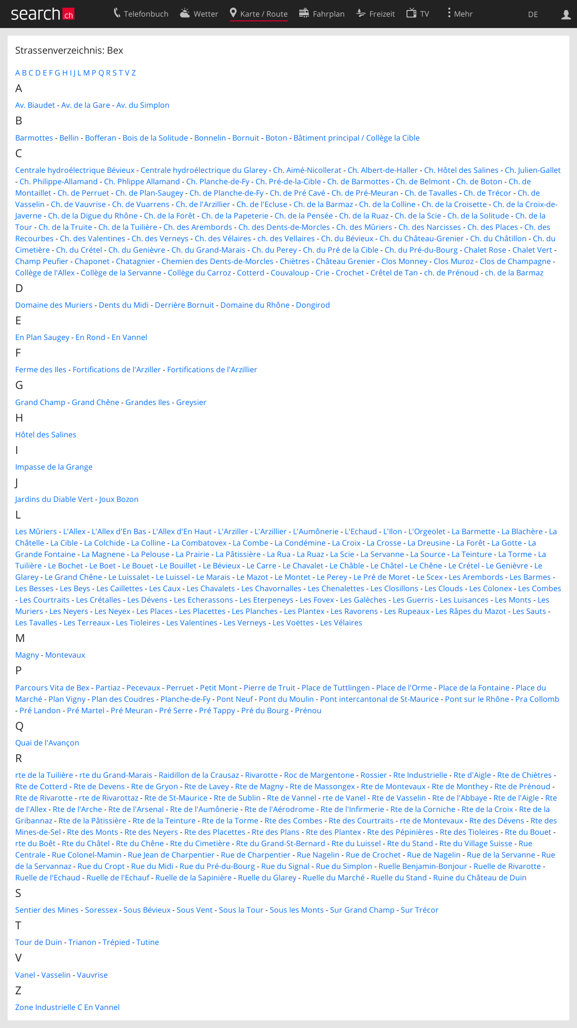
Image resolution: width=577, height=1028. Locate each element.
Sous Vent (195, 910)
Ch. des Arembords (197, 227)
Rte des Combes (293, 820)
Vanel (25, 975)
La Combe (250, 543)
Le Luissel (173, 577)
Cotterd (251, 272)
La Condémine (300, 543)
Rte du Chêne (140, 843)
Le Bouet (137, 565)
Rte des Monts (92, 832)
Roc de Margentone (319, 775)
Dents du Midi (124, 305)
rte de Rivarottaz (108, 797)
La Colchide (104, 543)
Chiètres (295, 261)
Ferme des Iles (40, 369)
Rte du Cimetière (200, 843)
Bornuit (245, 137)
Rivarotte (261, 775)
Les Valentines (192, 622)
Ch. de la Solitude (478, 215)
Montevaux (65, 655)
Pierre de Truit (269, 687)
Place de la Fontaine (474, 687)
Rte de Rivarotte (44, 797)
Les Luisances (464, 599)
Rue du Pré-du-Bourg (217, 866)
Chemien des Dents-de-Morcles (217, 261)
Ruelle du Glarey (267, 877)
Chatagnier (135, 261)
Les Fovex (317, 599)
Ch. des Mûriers (364, 227)
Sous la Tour (241, 910)
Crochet (350, 272)
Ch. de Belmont (423, 181)
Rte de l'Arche (77, 809)
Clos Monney (404, 261)
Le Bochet (65, 565)
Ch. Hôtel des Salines (461, 170)
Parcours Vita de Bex (52, 687)
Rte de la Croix (487, 809)
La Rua (279, 554)
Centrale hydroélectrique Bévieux (74, 170)
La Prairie (192, 554)
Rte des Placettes (215, 832)
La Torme (515, 554)
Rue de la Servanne (501, 854)
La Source (427, 554)
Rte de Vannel (291, 797)
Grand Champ (40, 402)
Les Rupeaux (406, 611)
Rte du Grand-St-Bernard (280, 843)
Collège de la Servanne (121, 272)
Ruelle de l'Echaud (47, 877)
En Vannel (129, 337)
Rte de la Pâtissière (92, 820)
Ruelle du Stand (399, 877)
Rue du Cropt (101, 866)
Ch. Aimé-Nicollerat (307, 170)
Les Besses (34, 588)
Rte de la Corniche (422, 809)
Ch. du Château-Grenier (421, 238)
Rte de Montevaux (393, 786)
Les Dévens (147, 599)
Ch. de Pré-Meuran (364, 193)
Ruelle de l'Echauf (117, 877)
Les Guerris (413, 599)
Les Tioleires (138, 622)
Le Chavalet (303, 565)
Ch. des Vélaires (223, 238)
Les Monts (513, 599)
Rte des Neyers (151, 832)
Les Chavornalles (271, 588)
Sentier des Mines (47, 910)
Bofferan (100, 137)
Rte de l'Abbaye (459, 797)
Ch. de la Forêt (169, 215)
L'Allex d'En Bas (119, 531)
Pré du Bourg (265, 710)
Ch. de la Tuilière (127, 227)
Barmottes (34, 137)
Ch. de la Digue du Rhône (93, 215)
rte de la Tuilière (44, 775)
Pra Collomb (537, 699)
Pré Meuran (132, 710)
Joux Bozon (119, 499)
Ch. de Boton (479, 181)
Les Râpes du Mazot (470, 611)
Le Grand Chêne (73, 577)
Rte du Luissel (356, 843)
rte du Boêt (35, 843)
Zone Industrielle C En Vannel (67, 1007)
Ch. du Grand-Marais (208, 250)
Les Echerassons (203, 599)
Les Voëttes (293, 622)
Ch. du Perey (274, 250)
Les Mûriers (36, 531)
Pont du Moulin (286, 699)
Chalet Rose (485, 250)
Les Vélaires (341, 622)
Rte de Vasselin (399, 797)
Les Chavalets (211, 588)
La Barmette (473, 531)
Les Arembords (476, 577)
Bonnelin (210, 137)
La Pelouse (150, 554)
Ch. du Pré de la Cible (340, 250)
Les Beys (75, 588)
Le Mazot (252, 577)
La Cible (64, 543)
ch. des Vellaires (286, 238)
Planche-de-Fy (185, 699)
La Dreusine (428, 543)
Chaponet (92, 261)
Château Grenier (345, 261)
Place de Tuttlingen (336, 687)
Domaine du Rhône (255, 305)
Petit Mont (218, 687)
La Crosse (384, 543)
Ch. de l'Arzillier (203, 204)
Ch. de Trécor (487, 193)
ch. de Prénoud (451, 272)
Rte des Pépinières (400, 832)
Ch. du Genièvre (136, 250)
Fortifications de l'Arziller (117, 369)
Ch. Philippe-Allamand (58, 181)
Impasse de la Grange (54, 467)
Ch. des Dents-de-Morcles (284, 227)
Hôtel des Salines (45, 434)
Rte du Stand (410, 843)
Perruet (180, 687)
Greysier (191, 402)
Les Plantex (304, 611)
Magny (27, 655)
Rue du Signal (285, 866)
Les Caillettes (119, 588)
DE (533, 14)
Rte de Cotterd (41, 786)
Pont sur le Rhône (477, 699)
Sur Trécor (420, 910)
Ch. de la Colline (387, 204)
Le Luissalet (129, 577)
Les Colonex (490, 588)
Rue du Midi (152, 866)
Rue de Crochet (373, 854)
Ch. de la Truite (65, 227)
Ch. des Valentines (92, 238)
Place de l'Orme (404, 687)
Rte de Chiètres (524, 775)
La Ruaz (310, 554)
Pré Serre (176, 710)
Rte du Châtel (86, 843)
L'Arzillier (271, 531)
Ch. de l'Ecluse (261, 204)
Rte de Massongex (322, 786)
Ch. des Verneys (160, 238)
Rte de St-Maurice (176, 797)
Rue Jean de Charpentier (171, 854)
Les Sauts (529, 611)
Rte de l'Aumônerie (204, 809)
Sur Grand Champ (362, 910)
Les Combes (539, 588)
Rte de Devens (99, 786)
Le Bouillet (178, 565)
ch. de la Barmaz (514, 272)
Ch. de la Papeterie (234, 215)
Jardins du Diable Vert (54, 499)
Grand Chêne (95, 402)
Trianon (82, 942)
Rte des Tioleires (469, 832)
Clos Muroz (453, 261)
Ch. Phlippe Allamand (142, 181)
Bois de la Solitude (155, 137)
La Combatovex (199, 543)
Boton (276, 137)
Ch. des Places (492, 227)
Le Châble (347, 565)
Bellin (69, 137)
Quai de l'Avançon (47, 742)
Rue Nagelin (318, 854)
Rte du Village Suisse (475, 843)
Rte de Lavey (206, 786)
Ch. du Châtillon (498, 238)
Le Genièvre (507, 565)
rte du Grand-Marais (115, 775)
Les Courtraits (44, 599)
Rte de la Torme (230, 820)
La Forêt (470, 543)
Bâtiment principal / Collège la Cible (356, 137)
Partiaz (107, 687)
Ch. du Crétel (79, 250)
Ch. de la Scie (418, 215)
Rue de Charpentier (256, 854)
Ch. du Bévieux (347, 238)
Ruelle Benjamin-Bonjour (422, 866)
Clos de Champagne (515, 261)
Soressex (101, 910)
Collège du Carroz (199, 272)
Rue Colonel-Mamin (87, 854)
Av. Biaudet (35, 105)
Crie (322, 272)
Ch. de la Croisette (454, 204)
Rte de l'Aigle (516, 797)
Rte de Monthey (460, 786)
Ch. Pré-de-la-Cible (288, 181)
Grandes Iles (147, 402)
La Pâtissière (238, 554)
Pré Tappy (217, 710)
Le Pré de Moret (381, 577)
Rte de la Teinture (164, 820)
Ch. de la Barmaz (323, 204)
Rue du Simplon (344, 866)
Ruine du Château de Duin (480, 877)
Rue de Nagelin (434, 854)
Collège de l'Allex (45, 272)
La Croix (346, 543)
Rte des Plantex (333, 832)
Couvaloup (290, 272)
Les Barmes (530, 577)
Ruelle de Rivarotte (507, 866)
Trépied (116, 942)
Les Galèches (363, 599)
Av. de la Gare (85, 105)
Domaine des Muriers (54, 305)
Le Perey (332, 577)
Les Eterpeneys (266, 599)
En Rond (90, 337)
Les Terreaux (87, 622)
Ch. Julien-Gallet (533, 170)
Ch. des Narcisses (429, 227)
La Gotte (507, 543)
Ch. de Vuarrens (141, 204)
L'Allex (74, 531)
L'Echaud (361, 531)
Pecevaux (143, 687)
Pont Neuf (235, 699)
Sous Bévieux (146, 910)
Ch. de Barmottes (358, 181)
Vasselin (56, 975)
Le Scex (429, 577)
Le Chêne (425, 565)
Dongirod (313, 305)
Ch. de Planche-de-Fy (226, 193)
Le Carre (261, 565)
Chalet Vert (532, 250)
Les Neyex (112, 611)
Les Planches (255, 611)
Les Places (154, 611)
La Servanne (382, 554)
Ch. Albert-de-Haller (383, 170)
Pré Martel (85, 710)
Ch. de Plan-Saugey (149, 193)
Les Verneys (245, 622)
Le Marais (213, 577)
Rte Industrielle (420, 775)
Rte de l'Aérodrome (279, 809)
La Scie (342, 554)
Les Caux (164, 588)
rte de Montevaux (431, 820)
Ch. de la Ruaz (363, 215)
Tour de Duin (38, 942)
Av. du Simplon (143, 105)
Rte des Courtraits (361, 820)
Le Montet (292, 577)
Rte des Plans (276, 832)
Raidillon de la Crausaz (199, 775)
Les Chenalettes (336, 588)
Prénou (308, 710)
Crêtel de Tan (394, 272)
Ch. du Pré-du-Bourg (421, 250)
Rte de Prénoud (522, 786)
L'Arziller (233, 531)
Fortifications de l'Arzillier (212, 369)
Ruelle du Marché (334, 877)
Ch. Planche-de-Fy (217, 181)
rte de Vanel (344, 797)
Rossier (373, 775)
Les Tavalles (36, 622)
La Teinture (472, 554)
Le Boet (102, 565)
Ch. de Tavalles (431, 193)
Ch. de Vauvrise (78, 204)
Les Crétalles (98, 599)
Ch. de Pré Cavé (297, 193)
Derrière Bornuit (184, 305)
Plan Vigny (66, 699)
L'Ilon (392, 531)
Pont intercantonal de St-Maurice (379, 699)
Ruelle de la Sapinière (193, 877)
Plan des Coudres (123, 699)
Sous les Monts (297, 910)
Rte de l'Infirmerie (352, 809)
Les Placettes (202, 611)
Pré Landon (40, 710)
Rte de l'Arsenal (136, 809)
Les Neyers (68, 611)
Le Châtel (386, 565)
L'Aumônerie (316, 531)
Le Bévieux (221, 565)
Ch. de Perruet (83, 193)
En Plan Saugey (42, 337)
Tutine (147, 942)
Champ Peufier (41, 261)
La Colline (148, 543)
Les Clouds (444, 588)
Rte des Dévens (496, 820)
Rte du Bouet (528, 832)
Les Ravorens (354, 611)
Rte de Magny (259, 786)
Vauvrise (92, 975)
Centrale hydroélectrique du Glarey (204, 170)
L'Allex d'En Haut (182, 531)
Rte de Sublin (237, 797)
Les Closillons (394, 588)
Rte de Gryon (154, 786)
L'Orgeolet (426, 531)
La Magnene (103, 554)
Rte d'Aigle (472, 775)
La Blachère (522, 531)
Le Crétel (464, 565)
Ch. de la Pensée (303, 215)
